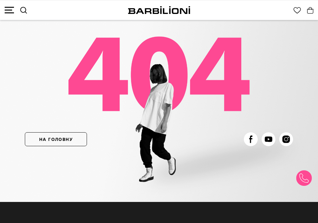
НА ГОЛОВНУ (56, 139)
